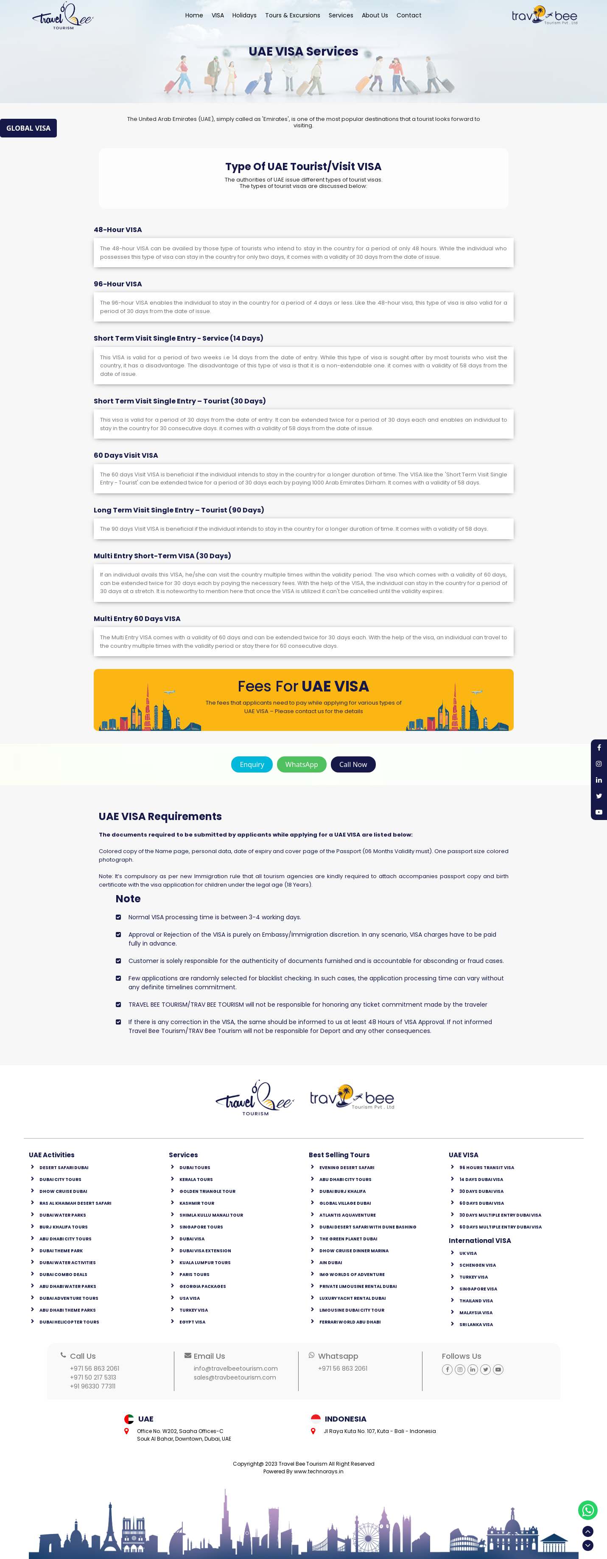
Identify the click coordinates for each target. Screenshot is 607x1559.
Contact (409, 15)
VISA (218, 15)
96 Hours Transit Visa (486, 1167)
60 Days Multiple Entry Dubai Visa (500, 1227)
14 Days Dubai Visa (481, 1179)
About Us (375, 15)
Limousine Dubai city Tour (351, 1310)
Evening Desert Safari (346, 1167)
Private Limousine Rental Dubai (358, 1286)
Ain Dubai (330, 1263)
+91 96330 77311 (92, 1386)
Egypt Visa (192, 1322)
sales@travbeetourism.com (235, 1377)
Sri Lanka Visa (476, 1324)
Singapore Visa (478, 1289)
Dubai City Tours (60, 1179)
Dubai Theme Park (61, 1251)
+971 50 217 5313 (93, 1377)
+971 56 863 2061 (94, 1368)
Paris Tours (194, 1274)
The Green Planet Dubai (348, 1239)
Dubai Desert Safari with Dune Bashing (368, 1227)
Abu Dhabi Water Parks (67, 1286)
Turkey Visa (193, 1310)
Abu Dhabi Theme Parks (67, 1310)
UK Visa (468, 1253)
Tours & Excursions (292, 15)
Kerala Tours (196, 1179)
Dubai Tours (194, 1167)
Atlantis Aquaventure (347, 1215)
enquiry (252, 764)
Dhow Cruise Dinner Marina (354, 1251)
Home (194, 15)
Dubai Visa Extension (205, 1251)
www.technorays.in (319, 1471)
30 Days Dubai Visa (481, 1191)
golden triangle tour (207, 1191)
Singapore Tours (201, 1227)
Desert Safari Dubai (63, 1167)
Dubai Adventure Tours (68, 1298)
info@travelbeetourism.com (236, 1368)
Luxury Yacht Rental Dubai (352, 1298)
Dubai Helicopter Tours (69, 1322)
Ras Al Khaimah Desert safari (75, 1203)
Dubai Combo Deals (63, 1274)
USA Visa (189, 1298)
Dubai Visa (191, 1239)
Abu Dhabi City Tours (65, 1239)
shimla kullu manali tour (211, 1215)
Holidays (244, 15)
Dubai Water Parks (62, 1215)
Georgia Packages (202, 1286)
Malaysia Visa (475, 1313)
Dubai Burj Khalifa (342, 1191)
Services (341, 15)
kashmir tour (196, 1203)
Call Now (353, 764)
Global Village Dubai (345, 1203)
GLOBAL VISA (28, 128)
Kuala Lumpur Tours (205, 1263)
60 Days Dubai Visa (481, 1203)
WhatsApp (301, 764)
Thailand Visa (476, 1301)
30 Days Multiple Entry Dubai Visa (500, 1215)
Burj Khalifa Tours (63, 1227)
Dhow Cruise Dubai (63, 1191)
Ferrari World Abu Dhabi (349, 1322)
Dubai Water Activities (67, 1263)
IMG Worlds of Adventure (352, 1274)
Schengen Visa (477, 1265)
